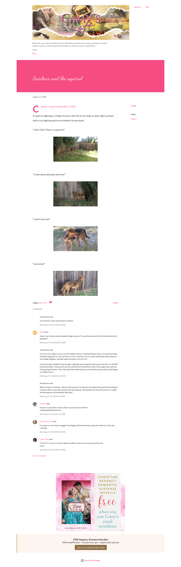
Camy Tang (44, 439)
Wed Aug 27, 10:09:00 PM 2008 (52, 432)
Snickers (134, 119)
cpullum (43, 403)
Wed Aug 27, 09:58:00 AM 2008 (52, 342)
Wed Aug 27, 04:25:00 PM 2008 (52, 414)
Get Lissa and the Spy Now (90, 547)
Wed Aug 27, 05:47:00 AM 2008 (52, 325)
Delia (42, 332)
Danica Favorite (46, 421)
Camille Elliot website (77, 53)
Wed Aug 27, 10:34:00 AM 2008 (52, 376)
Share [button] (133, 106)
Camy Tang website (55, 53)
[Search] (137, 7)
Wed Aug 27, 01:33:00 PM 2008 (52, 396)
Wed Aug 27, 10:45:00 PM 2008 (52, 450)
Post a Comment (39, 456)
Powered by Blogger (90, 560)
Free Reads (36, 53)
